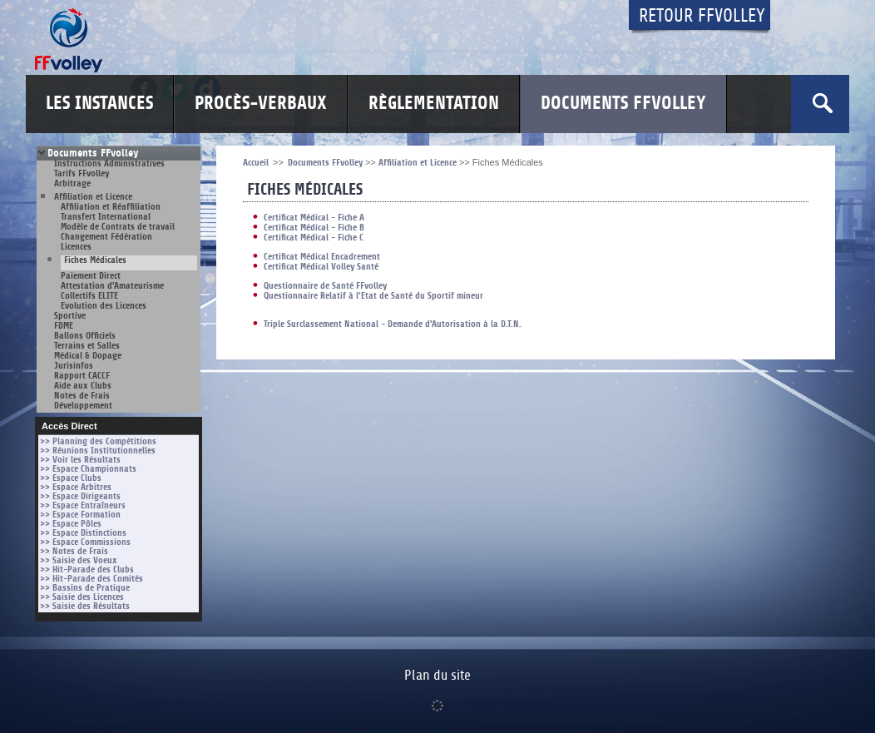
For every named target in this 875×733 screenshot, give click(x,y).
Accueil (256, 162)
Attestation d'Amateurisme (112, 285)
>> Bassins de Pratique (85, 587)
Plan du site (437, 675)
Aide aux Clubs (82, 385)
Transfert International (106, 216)
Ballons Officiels (85, 335)
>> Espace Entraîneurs (83, 505)
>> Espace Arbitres (75, 487)
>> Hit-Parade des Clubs (87, 569)
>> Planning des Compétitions (98, 441)
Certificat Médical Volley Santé (321, 266)
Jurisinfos (73, 365)
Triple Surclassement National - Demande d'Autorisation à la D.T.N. (393, 324)
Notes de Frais (82, 395)
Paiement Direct (91, 275)
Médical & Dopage (87, 355)
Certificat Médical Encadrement (322, 256)
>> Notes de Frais (74, 551)
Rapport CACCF (82, 375)
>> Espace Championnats (88, 468)
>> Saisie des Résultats (85, 606)
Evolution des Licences (103, 305)
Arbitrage (72, 183)
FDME (63, 325)
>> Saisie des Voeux (78, 560)
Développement (83, 405)
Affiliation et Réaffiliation (111, 206)
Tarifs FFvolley (81, 173)
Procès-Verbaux (261, 103)
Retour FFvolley (702, 16)
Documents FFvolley (623, 103)
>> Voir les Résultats (80, 459)
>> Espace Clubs (70, 478)
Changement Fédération (106, 236)
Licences (76, 246)
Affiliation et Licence (93, 196)
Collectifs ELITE (89, 295)
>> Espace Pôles (70, 523)
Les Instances (99, 103)
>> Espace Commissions (85, 542)
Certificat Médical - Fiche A (314, 217)
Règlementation (433, 103)
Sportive (70, 315)
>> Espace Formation (80, 514)
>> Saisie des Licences (82, 597)
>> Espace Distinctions (83, 532)
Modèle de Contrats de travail (118, 226)
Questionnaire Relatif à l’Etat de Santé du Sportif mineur (373, 295)
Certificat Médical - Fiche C (313, 237)
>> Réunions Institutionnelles (98, 450)
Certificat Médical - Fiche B (314, 227)
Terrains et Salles (87, 345)
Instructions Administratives (109, 163)
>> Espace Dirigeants (80, 496)
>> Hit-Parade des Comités (91, 578)
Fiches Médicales (95, 260)
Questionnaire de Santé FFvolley (325, 285)
